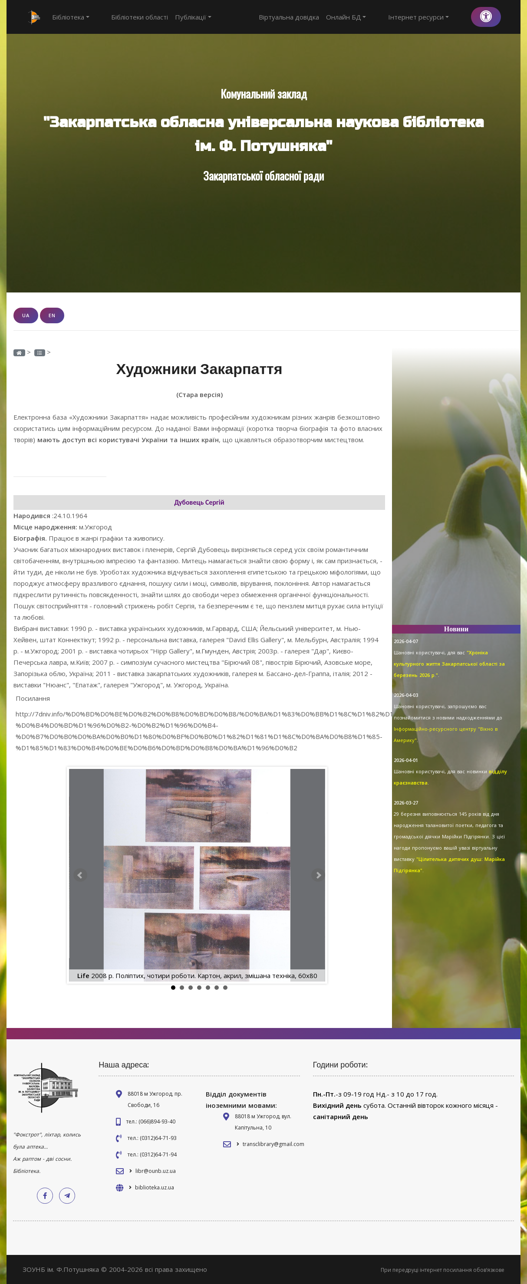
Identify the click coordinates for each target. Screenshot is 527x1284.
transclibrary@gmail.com (273, 1143)
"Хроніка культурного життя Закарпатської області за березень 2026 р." (449, 663)
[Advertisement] (456, 488)
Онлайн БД (376, 17)
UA (26, 315)
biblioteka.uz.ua (154, 1187)
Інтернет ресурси (433, 17)
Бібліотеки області (124, 17)
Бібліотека (70, 17)
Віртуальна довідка (319, 17)
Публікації (178, 17)
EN (52, 315)
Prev (80, 875)
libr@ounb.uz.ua (155, 1170)
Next (318, 875)
